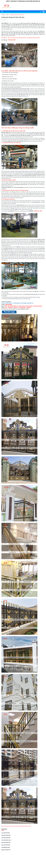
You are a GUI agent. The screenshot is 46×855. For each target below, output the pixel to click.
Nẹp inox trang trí (5, 849)
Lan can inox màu (5, 832)
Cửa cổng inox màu (5, 837)
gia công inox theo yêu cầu (25, 826)
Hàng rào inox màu (5, 835)
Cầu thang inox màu (6, 840)
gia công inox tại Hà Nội (14, 826)
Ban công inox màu (5, 842)
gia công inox (6, 826)
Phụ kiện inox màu (5, 847)
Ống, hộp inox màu (5, 845)
